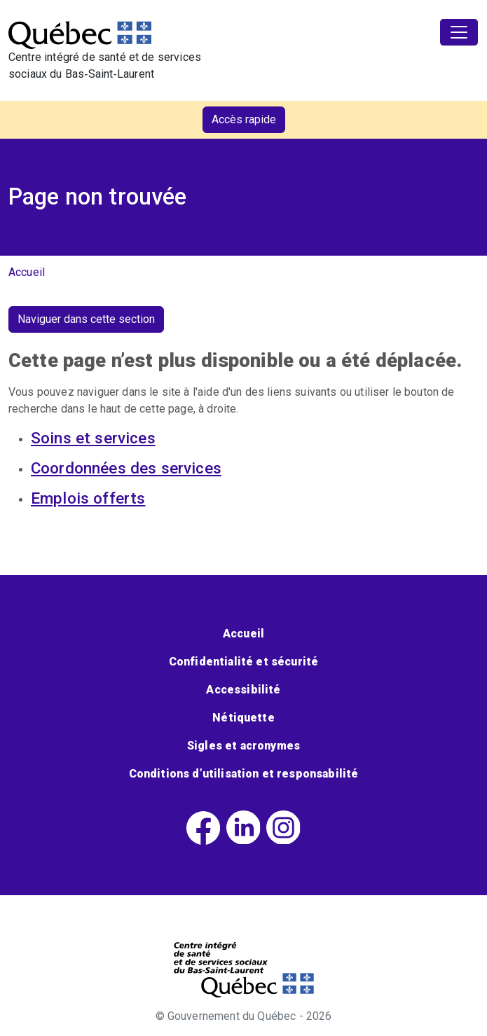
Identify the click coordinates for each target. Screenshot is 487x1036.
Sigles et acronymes (243, 745)
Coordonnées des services (126, 468)
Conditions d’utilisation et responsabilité (244, 773)
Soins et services (93, 438)
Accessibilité (243, 689)
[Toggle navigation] (459, 32)
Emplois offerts (88, 498)
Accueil (26, 272)
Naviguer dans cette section (86, 319)
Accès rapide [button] (244, 119)
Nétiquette (243, 717)
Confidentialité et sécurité (243, 661)
